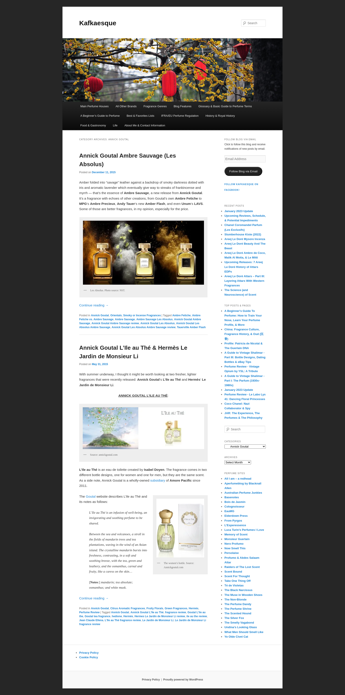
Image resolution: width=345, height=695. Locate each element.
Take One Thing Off (237, 580)
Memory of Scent (236, 534)
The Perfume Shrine (237, 608)
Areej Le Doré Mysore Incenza (244, 239)
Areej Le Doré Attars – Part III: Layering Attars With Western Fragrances (244, 281)
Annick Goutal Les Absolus (157, 323)
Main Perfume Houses (94, 106)
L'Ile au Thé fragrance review (123, 620)
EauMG (229, 511)
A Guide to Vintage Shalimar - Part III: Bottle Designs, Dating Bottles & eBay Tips (244, 357)
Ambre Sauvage (125, 319)
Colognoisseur (234, 506)
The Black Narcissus (238, 590)
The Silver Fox (234, 618)
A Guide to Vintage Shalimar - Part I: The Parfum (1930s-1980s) (244, 380)
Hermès (193, 608)
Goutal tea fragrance (97, 616)
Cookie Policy (88, 657)
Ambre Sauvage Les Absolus (154, 319)
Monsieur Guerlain (237, 539)
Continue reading (93, 305)
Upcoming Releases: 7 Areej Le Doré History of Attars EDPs (243, 266)
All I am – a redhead (237, 478)
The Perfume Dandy (237, 604)
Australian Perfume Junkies (243, 492)
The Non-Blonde (235, 599)
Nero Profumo (234, 543)
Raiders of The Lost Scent (242, 567)
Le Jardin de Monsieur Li (157, 620)
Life (115, 125)
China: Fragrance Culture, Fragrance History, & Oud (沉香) (243, 334)
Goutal (90, 496)
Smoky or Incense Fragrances (142, 315)
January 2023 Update (238, 211)
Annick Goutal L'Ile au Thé (146, 612)
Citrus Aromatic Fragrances (127, 608)
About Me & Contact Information (144, 125)
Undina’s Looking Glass (240, 627)
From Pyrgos (233, 520)
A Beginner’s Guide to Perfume (100, 115)
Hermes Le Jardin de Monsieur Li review (159, 616)
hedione (117, 616)
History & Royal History (220, 115)
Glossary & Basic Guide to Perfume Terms (225, 106)
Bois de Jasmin (234, 502)
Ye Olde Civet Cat (236, 636)
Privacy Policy (89, 652)
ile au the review (197, 616)
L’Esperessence (235, 525)
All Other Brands (126, 106)
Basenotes (231, 497)
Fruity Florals (155, 608)
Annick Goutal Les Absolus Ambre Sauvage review (144, 327)
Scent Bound (233, 571)
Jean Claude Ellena (91, 620)
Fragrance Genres (155, 106)
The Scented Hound (237, 613)
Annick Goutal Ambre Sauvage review (115, 323)
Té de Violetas (234, 585)
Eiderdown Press (236, 515)
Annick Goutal (100, 315)
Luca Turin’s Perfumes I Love (244, 529)
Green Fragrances (176, 608)
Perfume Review (89, 612)
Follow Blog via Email (243, 171)
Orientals (116, 315)
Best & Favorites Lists (140, 115)
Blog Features (182, 106)
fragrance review (175, 612)
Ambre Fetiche (181, 315)
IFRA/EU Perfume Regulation (180, 115)
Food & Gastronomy (93, 125)
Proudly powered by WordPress (183, 679)
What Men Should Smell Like (243, 632)
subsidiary (157, 480)
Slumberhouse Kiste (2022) (242, 234)
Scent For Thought (237, 576)
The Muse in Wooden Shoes (243, 595)
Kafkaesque (97, 23)
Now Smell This (235, 548)
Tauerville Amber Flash (191, 327)
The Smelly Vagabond (239, 622)
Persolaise (231, 553)
